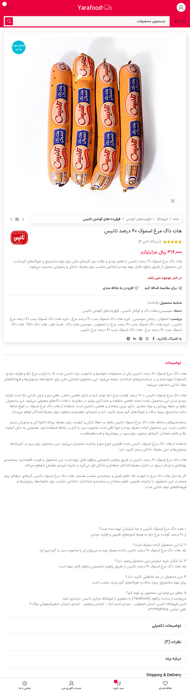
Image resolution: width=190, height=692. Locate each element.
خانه (176, 219)
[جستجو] (87, 21)
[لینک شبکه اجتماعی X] (147, 339)
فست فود (56, 324)
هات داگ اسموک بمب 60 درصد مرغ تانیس (111, 330)
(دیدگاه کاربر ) (149, 241)
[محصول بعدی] (11, 219)
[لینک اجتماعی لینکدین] (135, 339)
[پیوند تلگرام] (128, 339)
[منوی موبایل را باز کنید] (180, 21)
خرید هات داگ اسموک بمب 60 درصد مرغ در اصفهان (132, 324)
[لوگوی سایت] (95, 7)
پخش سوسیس (144, 319)
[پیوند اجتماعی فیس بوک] (153, 339)
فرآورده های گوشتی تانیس (101, 219)
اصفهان (163, 319)
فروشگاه (162, 219)
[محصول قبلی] (23, 219)
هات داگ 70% (36, 324)
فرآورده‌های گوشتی (138, 219)
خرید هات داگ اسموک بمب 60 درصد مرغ (100, 319)
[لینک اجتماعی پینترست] (141, 339)
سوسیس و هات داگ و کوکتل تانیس (146, 310)
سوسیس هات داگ (79, 324)
